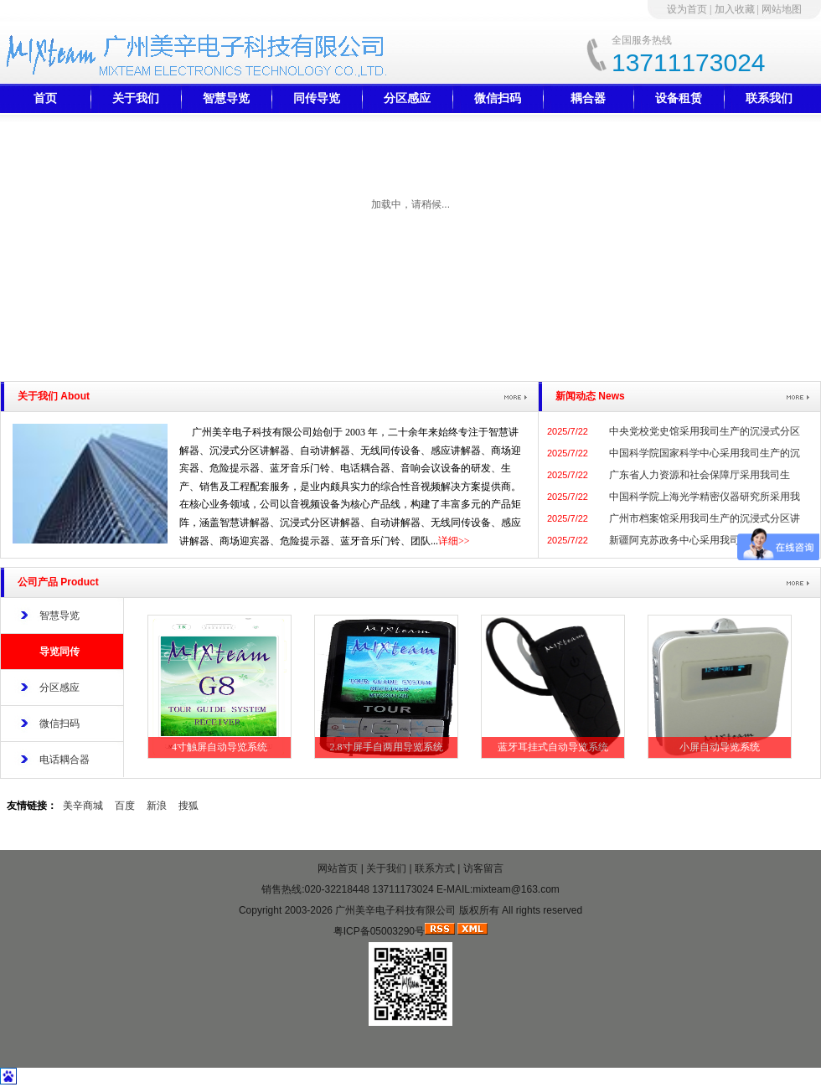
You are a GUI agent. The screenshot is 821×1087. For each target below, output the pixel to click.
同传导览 (316, 98)
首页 (45, 98)
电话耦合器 (64, 759)
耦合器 (588, 98)
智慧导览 (226, 98)
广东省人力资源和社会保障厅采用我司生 (699, 475)
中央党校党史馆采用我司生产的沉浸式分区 (704, 431)
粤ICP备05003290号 (379, 931)
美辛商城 (83, 805)
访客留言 (483, 868)
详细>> (454, 541)
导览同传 (59, 651)
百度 (125, 805)
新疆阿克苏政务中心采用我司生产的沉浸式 (704, 540)
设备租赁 (678, 98)
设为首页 (687, 9)
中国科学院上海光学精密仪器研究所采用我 (704, 496)
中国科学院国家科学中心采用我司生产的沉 (704, 453)
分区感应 (407, 98)
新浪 (157, 805)
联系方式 (435, 868)
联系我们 (769, 98)
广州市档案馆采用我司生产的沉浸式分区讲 (704, 518)
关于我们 (135, 98)
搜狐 (188, 805)
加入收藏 (735, 9)
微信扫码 (497, 98)
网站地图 (782, 9)
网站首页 (338, 868)
